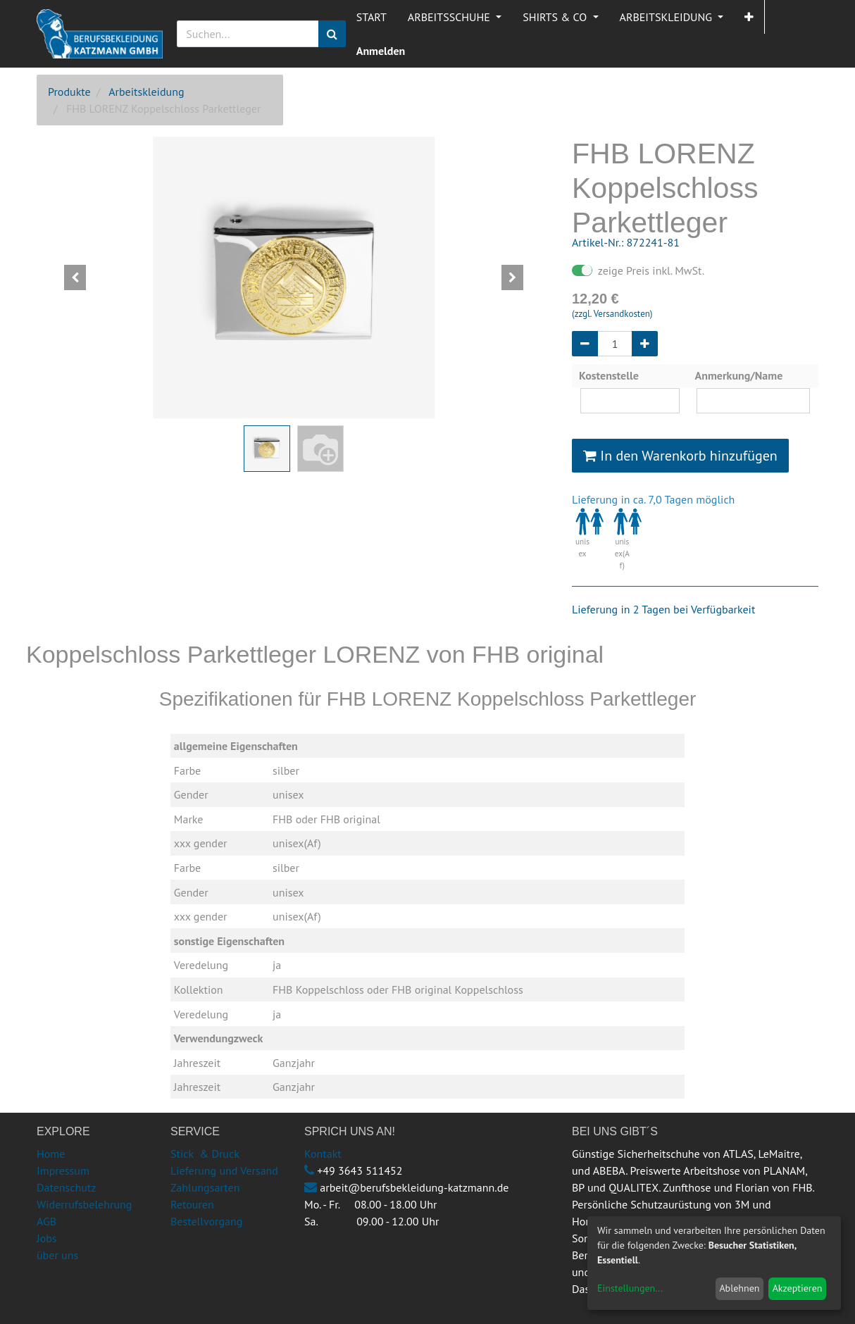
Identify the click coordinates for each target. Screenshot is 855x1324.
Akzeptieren (798, 1288)
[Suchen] (332, 33)
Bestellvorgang (206, 1221)
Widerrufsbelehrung (84, 1204)
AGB (46, 1221)
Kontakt (323, 1154)
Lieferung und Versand (224, 1170)
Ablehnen (739, 1288)
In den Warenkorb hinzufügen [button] (680, 455)
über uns (57, 1255)
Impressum (63, 1170)
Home (51, 1154)
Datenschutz (66, 1187)
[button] (749, 17)
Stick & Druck (204, 1154)
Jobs (47, 1238)
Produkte (69, 92)
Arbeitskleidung (146, 92)
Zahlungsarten (204, 1187)
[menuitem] (371, 17)
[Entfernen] (585, 343)
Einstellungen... (630, 1288)
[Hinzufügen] (645, 343)
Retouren (192, 1204)
